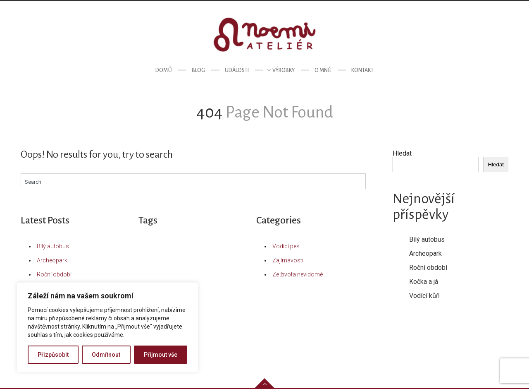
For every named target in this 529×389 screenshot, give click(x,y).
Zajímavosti (287, 260)
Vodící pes (286, 246)
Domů (163, 70)
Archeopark (52, 260)
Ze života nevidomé (297, 274)
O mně (323, 70)
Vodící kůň (424, 296)
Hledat (402, 153)
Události (237, 70)
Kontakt (362, 70)
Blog (198, 70)
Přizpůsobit (53, 354)
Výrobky (283, 70)
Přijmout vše (160, 354)
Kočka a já (423, 282)
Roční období (54, 274)
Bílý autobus (53, 246)
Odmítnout (106, 354)
